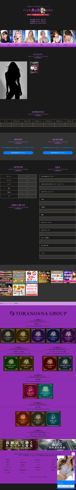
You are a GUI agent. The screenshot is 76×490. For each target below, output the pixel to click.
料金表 (7, 464)
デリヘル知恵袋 (53, 467)
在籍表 (7, 462)
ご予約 (38, 464)
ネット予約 (7, 472)
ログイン (53, 464)
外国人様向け (38, 467)
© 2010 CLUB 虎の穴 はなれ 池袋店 (38, 476)
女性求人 (38, 469)
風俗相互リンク (8, 469)
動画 (53, 462)
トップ (22, 459)
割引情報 (22, 464)
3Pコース (22, 467)
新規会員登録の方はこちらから (18, 152)
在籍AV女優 (23, 462)
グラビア (38, 462)
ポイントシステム (7, 467)
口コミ (22, 472)
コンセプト (53, 459)
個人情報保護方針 (22, 469)
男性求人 (53, 469)
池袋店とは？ (38, 459)
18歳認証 (7, 459)
